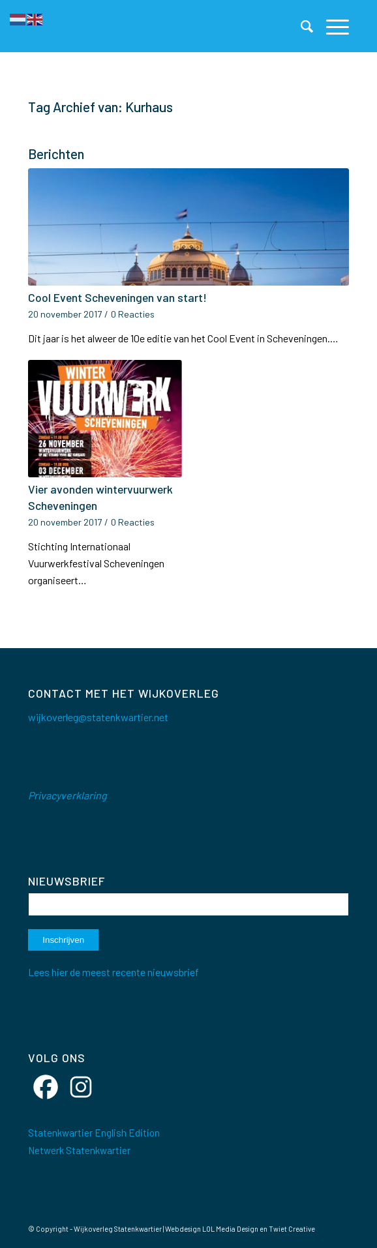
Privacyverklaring (67, 795)
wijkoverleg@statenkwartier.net (98, 717)
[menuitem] (300, 26)
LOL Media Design (230, 1229)
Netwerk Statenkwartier (79, 1150)
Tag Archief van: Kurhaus (100, 106)
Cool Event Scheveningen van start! (117, 297)
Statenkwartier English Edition (94, 1132)
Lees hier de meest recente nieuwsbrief (113, 972)
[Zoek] (300, 26)
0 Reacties (133, 313)
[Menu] (331, 26)
